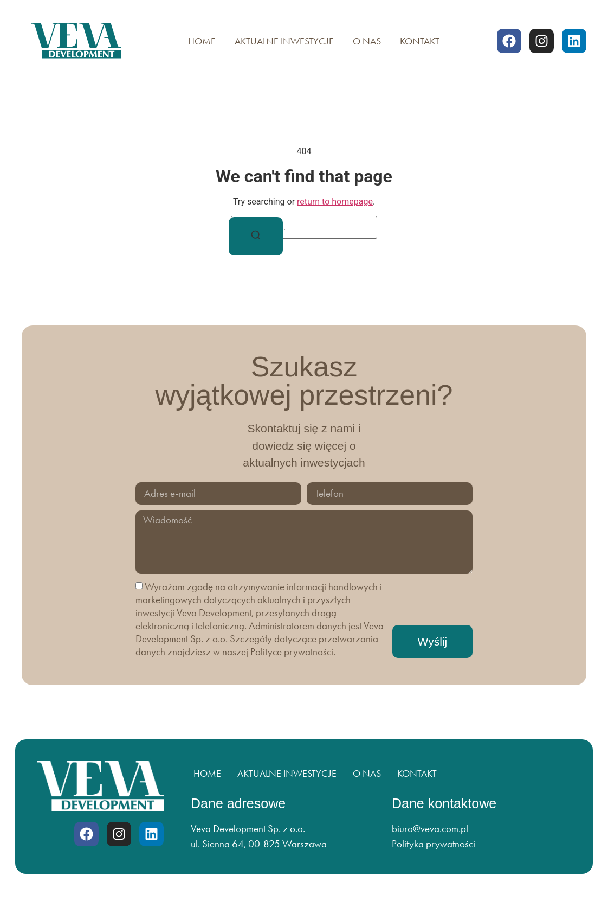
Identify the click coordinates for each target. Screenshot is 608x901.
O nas (367, 41)
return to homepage (335, 201)
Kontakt (419, 41)
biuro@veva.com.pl (430, 828)
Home (202, 41)
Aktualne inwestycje (284, 41)
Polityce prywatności (291, 652)
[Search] (256, 236)
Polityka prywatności (433, 844)
